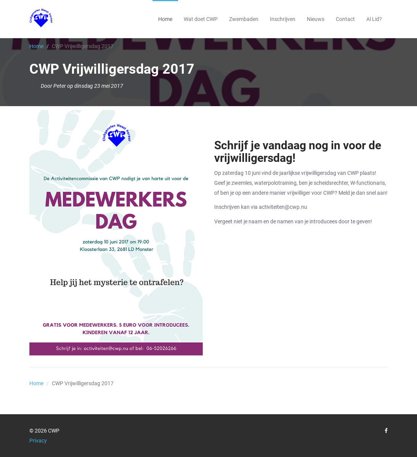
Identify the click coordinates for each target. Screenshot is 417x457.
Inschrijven (282, 19)
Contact (345, 19)
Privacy (38, 441)
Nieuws (315, 19)
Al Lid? (374, 19)
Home (165, 19)
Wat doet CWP (201, 19)
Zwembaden (243, 19)
